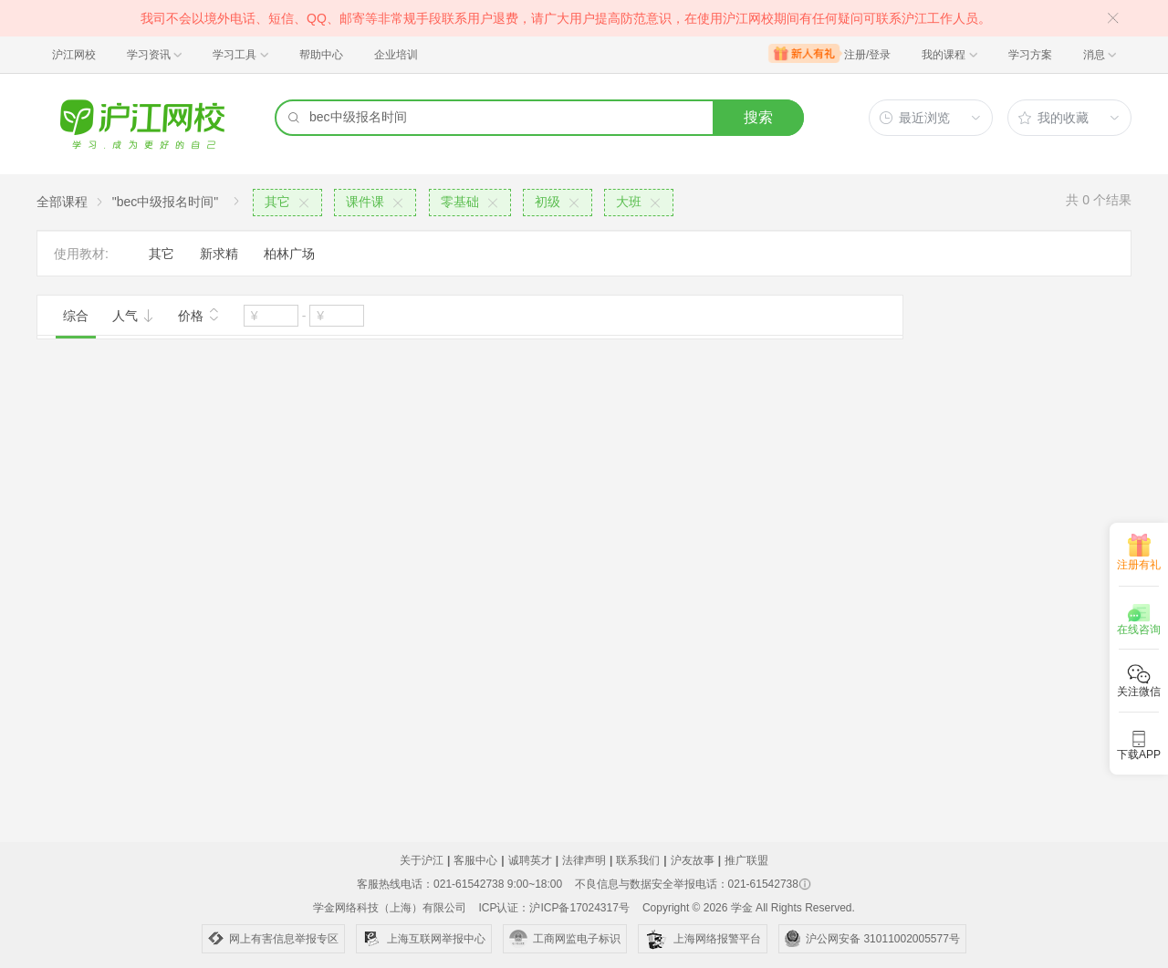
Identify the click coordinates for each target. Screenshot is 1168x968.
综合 (76, 315)
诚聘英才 (530, 860)
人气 (133, 315)
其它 (161, 253)
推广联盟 (746, 860)
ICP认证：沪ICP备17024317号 (553, 907)
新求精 (219, 253)
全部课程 (62, 201)
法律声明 (584, 860)
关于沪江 (421, 860)
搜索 (758, 117)
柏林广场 (289, 253)
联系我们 (638, 860)
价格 (199, 314)
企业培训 (396, 54)
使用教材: (81, 253)
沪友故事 (692, 860)
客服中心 (475, 860)
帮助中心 (321, 54)
